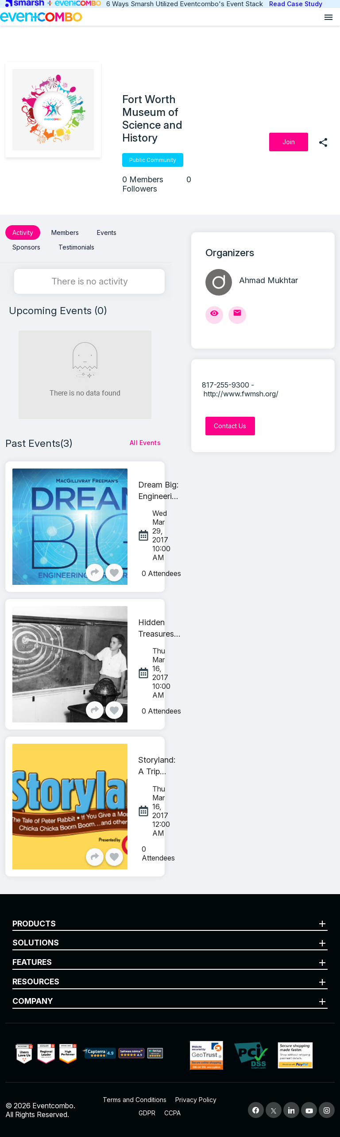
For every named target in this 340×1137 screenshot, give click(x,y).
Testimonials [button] (76, 247)
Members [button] (65, 232)
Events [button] (106, 232)
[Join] (288, 142)
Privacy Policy (195, 1099)
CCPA (172, 1112)
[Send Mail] (237, 315)
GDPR (147, 1112)
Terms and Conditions (134, 1099)
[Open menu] (328, 17)
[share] (323, 142)
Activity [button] (22, 232)
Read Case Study (295, 4)
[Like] (114, 572)
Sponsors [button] (26, 247)
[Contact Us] (230, 426)
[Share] (95, 572)
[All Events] (145, 442)
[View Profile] (214, 315)
